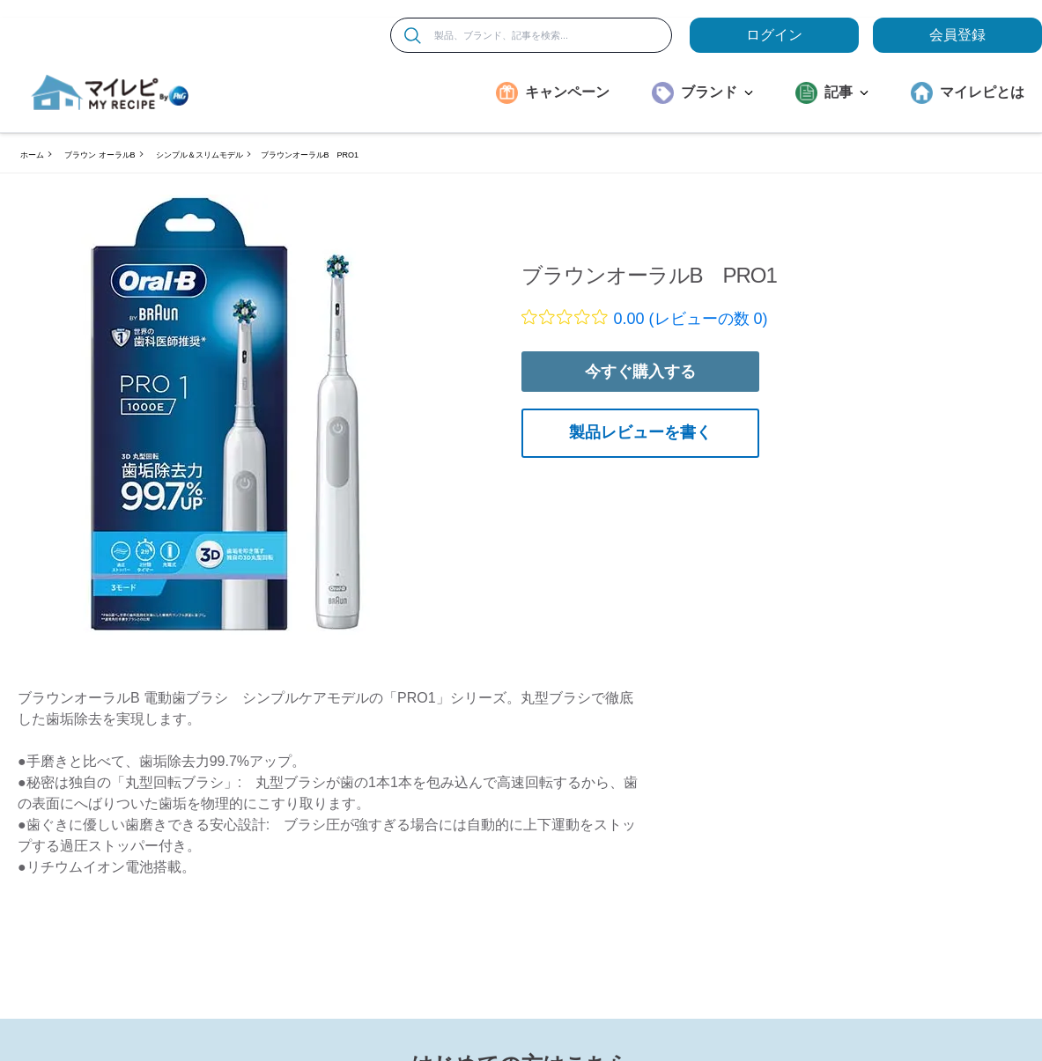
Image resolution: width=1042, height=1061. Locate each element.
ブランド (717, 92)
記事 (846, 92)
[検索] (412, 35)
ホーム (32, 155)
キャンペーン (567, 92)
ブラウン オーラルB (100, 155)
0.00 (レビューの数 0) (691, 319)
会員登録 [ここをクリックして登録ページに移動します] (957, 34)
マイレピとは (982, 92)
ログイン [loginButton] (774, 34)
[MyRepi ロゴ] (110, 92)
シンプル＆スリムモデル (199, 155)
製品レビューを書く (640, 432)
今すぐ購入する (640, 371)
